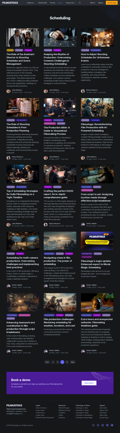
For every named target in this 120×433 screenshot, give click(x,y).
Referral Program (64, 408)
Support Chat (104, 410)
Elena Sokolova (92, 90)
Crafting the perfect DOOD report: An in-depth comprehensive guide (58, 195)
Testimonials (42, 3)
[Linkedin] (107, 425)
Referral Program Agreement (45, 417)
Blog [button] (60, 3)
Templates (62, 413)
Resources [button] (71, 3)
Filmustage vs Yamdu (82, 410)
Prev (47, 362)
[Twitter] (93, 425)
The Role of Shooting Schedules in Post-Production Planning (18, 128)
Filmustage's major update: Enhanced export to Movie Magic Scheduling (96, 265)
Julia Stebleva (17, 90)
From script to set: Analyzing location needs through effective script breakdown (97, 198)
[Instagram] (102, 425)
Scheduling (19, 50)
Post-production (21, 121)
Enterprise (62, 417)
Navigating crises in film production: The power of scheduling (58, 262)
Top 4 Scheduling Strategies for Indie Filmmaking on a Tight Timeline (22, 195)
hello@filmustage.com (14, 414)
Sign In (100, 3)
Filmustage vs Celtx (82, 408)
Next (72, 362)
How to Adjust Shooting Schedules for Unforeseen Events (95, 57)
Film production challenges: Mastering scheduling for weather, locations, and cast (59, 323)
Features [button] (31, 3)
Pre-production (95, 50)
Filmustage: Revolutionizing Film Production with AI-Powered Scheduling (96, 128)
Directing (10, 50)
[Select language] (93, 3)
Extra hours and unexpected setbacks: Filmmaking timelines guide (97, 323)
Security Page (104, 417)
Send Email (103, 413)
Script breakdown (50, 124)
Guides (61, 415)
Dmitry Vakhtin (91, 224)
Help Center (103, 408)
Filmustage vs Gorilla (82, 413)
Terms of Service (41, 408)
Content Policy (40, 413)
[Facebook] (98, 425)
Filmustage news (87, 254)
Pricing (52, 3)
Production (28, 50)
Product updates (87, 258)
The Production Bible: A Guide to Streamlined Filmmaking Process (57, 131)
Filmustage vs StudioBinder (84, 415)
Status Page (103, 415)
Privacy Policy (40, 410)
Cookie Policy (40, 415)
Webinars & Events (64, 410)
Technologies (95, 121)
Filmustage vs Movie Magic (84, 417)
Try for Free (111, 3)
